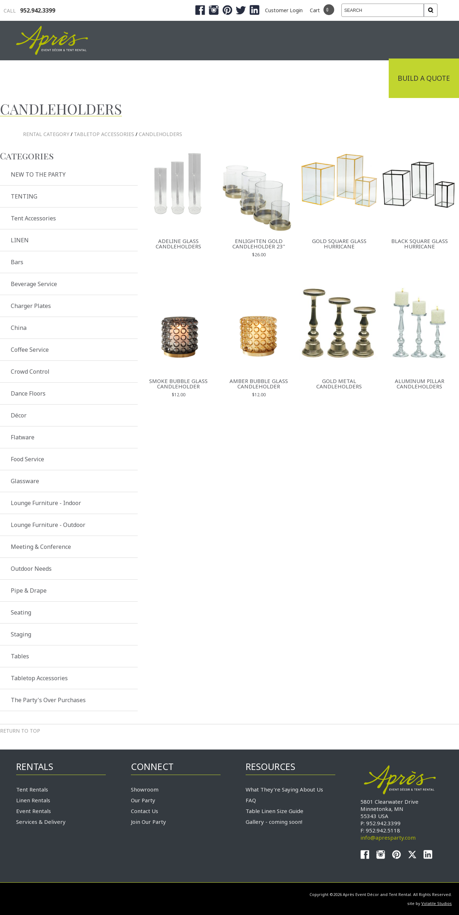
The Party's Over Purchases (48, 700)
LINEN (20, 240)
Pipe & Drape (29, 590)
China (19, 328)
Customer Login (284, 10)
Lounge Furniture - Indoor (46, 503)
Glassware (25, 481)
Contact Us (144, 810)
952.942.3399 (29, 10)
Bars (17, 262)
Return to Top (20, 730)
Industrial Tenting (58, 78)
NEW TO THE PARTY (38, 174)
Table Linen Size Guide (274, 810)
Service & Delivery (295, 78)
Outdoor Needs (31, 569)
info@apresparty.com (388, 837)
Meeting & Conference (41, 547)
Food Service (27, 459)
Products (226, 78)
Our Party (143, 800)
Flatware (22, 437)
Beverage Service (34, 284)
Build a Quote (424, 78)
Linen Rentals (33, 800)
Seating (21, 612)
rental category (46, 134)
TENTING (24, 196)
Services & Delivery (41, 821)
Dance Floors (28, 393)
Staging (21, 634)
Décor (19, 415)
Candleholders (160, 134)
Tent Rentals (32, 789)
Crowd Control (30, 371)
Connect (363, 78)
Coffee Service (30, 350)
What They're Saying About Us (284, 789)
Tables (20, 656)
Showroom (144, 789)
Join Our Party (148, 821)
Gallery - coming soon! (274, 821)
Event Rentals (33, 810)
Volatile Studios (436, 903)
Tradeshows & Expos (151, 78)
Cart (315, 10)
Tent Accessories (33, 218)
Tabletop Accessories (104, 134)
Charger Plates (31, 306)
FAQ (251, 800)
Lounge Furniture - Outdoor (48, 525)
